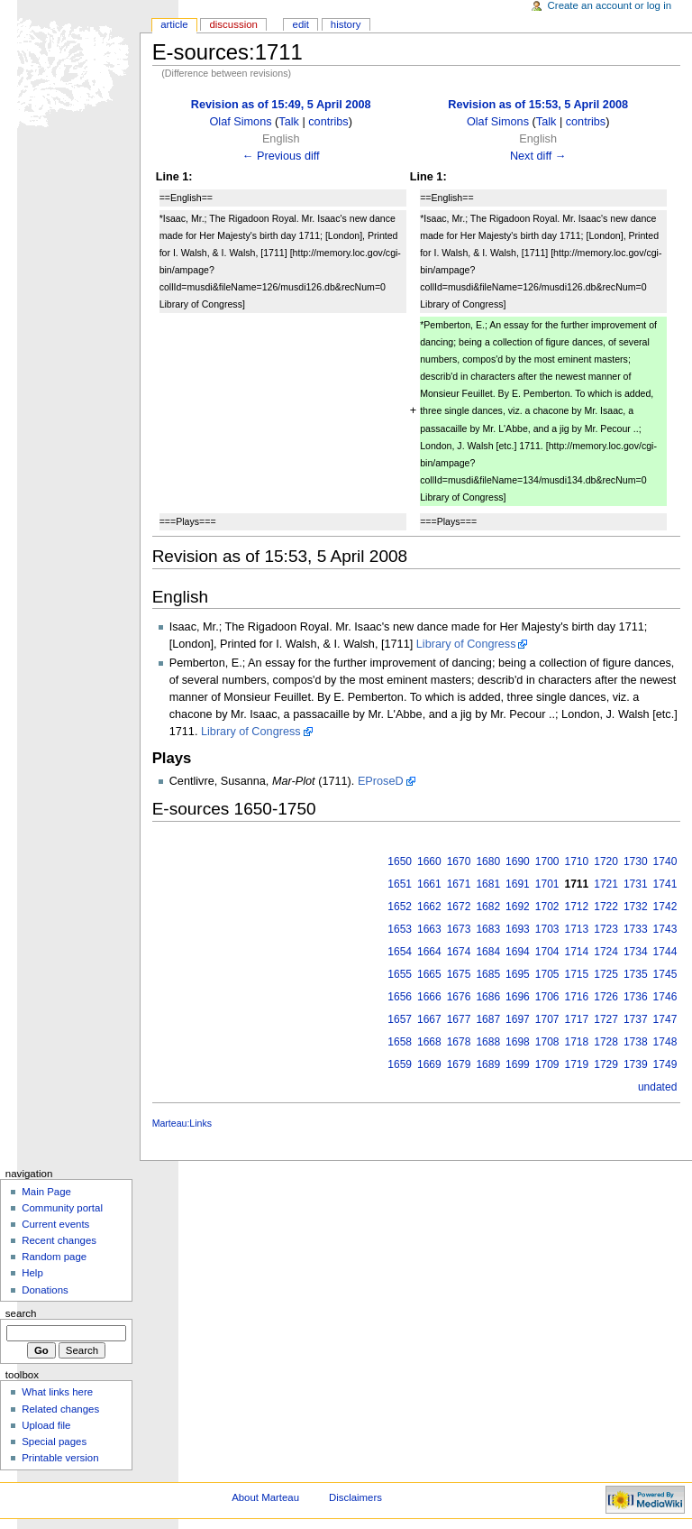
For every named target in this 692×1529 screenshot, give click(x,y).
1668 (429, 1042)
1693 (517, 929)
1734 (636, 951)
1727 (606, 1019)
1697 (517, 1019)
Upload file (46, 1425)
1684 (488, 951)
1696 (517, 996)
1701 (547, 884)
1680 (488, 861)
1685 (488, 974)
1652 (399, 906)
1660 (429, 861)
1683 (488, 929)
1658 (399, 1042)
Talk (288, 121)
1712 (577, 906)
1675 (459, 974)
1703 (547, 929)
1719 (577, 1064)
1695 (517, 974)
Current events (55, 1224)
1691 (517, 884)
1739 (636, 1064)
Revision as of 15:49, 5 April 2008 (281, 104)
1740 (665, 861)
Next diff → (538, 156)
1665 (429, 974)
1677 (459, 1019)
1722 (606, 906)
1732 (636, 906)
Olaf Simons (240, 121)
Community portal (62, 1207)
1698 (517, 1042)
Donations (45, 1290)
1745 (665, 974)
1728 (606, 1042)
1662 (429, 906)
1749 (665, 1064)
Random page (54, 1256)
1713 (577, 929)
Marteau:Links (182, 1123)
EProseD (381, 781)
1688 (488, 1042)
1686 (488, 996)
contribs (328, 121)
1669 (429, 1064)
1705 (547, 974)
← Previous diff (281, 156)
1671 (459, 884)
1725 (606, 974)
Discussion (233, 24)
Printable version (60, 1457)
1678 (459, 1042)
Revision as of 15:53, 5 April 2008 (538, 104)
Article (174, 24)
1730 (636, 861)
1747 (665, 1019)
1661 (429, 884)
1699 (517, 1064)
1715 (577, 974)
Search (21, 1313)
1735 (636, 974)
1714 (577, 951)
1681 (488, 884)
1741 (665, 884)
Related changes (60, 1409)
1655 (399, 974)
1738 (636, 1042)
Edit (301, 24)
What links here (57, 1391)
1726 (606, 996)
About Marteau (265, 1497)
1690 (517, 861)
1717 (577, 1019)
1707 (547, 1019)
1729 (606, 1064)
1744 (665, 951)
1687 (488, 1019)
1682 (488, 906)
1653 (399, 929)
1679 (459, 1064)
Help (32, 1272)
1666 (429, 996)
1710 (577, 861)
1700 (547, 861)
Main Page (46, 1191)
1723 (606, 929)
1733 (636, 929)
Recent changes (59, 1240)
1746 (665, 996)
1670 (459, 861)
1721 (606, 884)
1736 (636, 996)
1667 (429, 1019)
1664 (429, 951)
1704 (547, 951)
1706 (547, 996)
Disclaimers (355, 1497)
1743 (665, 929)
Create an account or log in (610, 5)
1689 (488, 1064)
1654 (399, 951)
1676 (459, 996)
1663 (429, 929)
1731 (636, 884)
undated (657, 1087)
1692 (517, 906)
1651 (399, 884)
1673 (459, 929)
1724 (606, 951)
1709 (547, 1064)
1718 (577, 1042)
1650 (399, 861)
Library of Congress (466, 644)
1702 (547, 906)
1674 (459, 951)
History (346, 24)
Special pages (54, 1441)
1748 (665, 1042)
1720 (606, 861)
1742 (665, 906)
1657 (399, 1019)
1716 (577, 996)
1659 (399, 1064)
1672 (459, 906)
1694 (517, 951)
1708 (547, 1042)
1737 (636, 1019)
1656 (399, 996)
